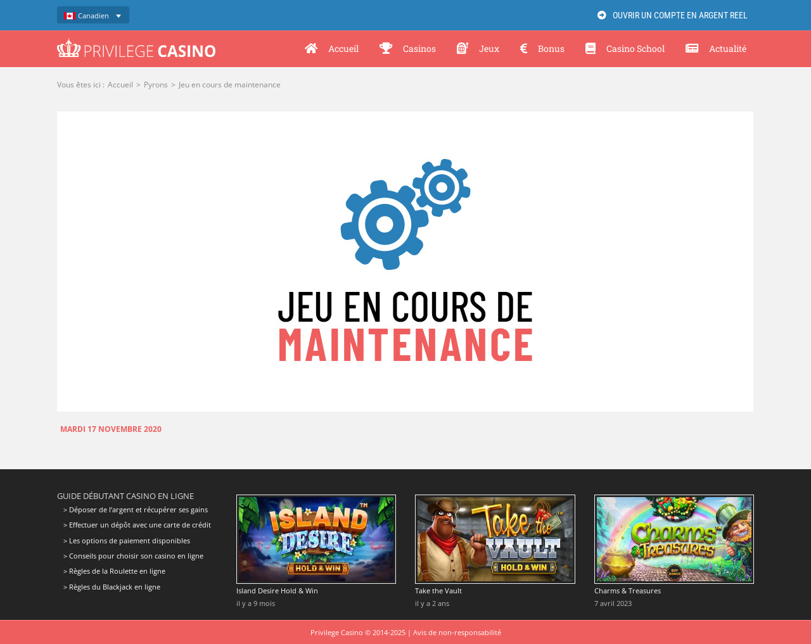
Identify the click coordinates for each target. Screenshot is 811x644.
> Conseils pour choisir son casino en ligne (133, 555)
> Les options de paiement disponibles (126, 540)
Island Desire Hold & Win (277, 590)
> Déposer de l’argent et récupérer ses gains (135, 509)
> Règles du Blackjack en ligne (111, 586)
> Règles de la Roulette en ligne (114, 571)
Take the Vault (438, 590)
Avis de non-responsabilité (457, 632)
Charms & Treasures (627, 590)
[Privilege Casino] (136, 43)
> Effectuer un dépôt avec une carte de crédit (137, 524)
